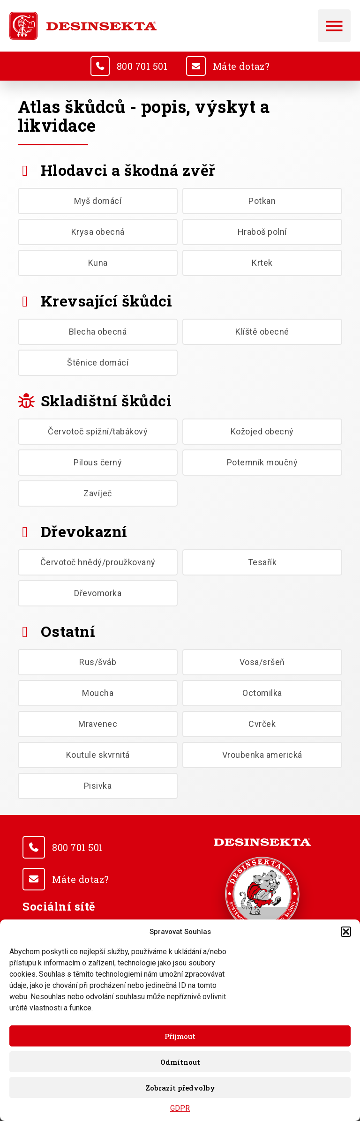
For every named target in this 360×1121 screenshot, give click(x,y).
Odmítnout (180, 1062)
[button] (346, 931)
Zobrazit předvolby (180, 1087)
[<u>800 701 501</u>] (99, 66)
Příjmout (180, 1036)
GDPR (180, 1108)
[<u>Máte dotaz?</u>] (196, 66)
